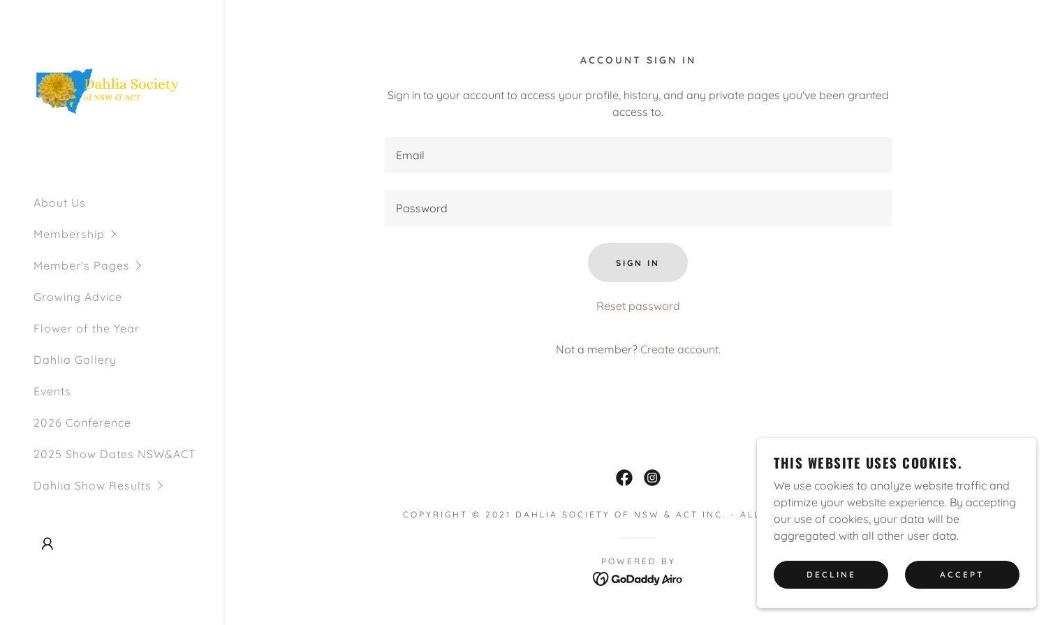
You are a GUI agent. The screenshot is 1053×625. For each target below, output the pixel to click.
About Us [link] (60, 202)
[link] (112, 91)
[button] (128, 234)
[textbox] (638, 155)
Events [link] (52, 391)
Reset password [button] (638, 306)
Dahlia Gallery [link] (75, 360)
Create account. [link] (680, 349)
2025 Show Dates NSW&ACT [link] (115, 454)
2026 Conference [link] (82, 422)
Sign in (638, 263)
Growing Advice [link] (78, 297)
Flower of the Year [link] (87, 328)
